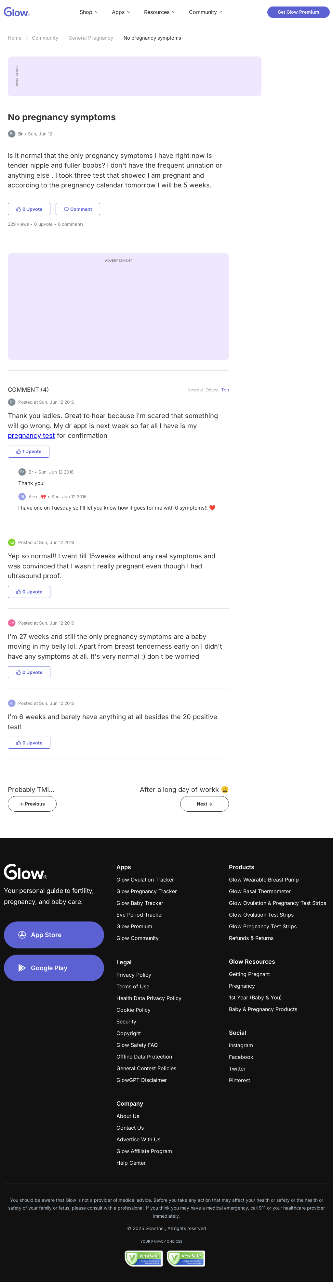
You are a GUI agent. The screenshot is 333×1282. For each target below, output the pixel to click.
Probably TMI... (31, 789)
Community (45, 38)
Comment (78, 209)
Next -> (204, 803)
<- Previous (32, 803)
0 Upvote (29, 209)
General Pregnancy (91, 38)
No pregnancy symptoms (152, 38)
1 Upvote (28, 451)
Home (14, 38)
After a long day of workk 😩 (184, 789)
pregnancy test (31, 435)
